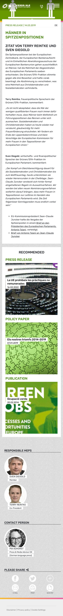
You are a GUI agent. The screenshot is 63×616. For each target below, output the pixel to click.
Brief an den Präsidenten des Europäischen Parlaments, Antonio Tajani (33, 226)
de (56, 25)
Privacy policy (24, 610)
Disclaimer (11, 610)
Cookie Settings (39, 610)
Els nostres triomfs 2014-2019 (26, 339)
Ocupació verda (17, 398)
